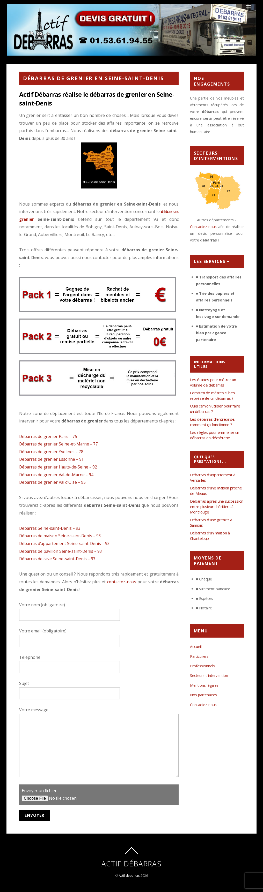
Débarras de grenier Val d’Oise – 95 (53, 482)
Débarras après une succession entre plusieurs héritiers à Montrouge (216, 506)
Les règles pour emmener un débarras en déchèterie (214, 435)
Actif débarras (129, 876)
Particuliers (199, 656)
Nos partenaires (203, 694)
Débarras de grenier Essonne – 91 (52, 459)
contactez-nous (121, 582)
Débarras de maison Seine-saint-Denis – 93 (61, 536)
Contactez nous (203, 226)
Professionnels (202, 665)
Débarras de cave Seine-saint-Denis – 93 (58, 559)
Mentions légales (204, 685)
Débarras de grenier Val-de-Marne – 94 (57, 475)
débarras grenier (37, 219)
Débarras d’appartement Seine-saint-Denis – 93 (65, 543)
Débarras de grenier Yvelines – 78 (52, 452)
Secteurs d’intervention (209, 675)
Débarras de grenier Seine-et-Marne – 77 (59, 444)
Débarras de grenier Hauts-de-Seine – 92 (59, 467)
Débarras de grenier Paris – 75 (49, 436)
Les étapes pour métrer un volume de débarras (213, 382)
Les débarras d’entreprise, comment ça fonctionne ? (212, 422)
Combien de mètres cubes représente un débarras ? (212, 395)
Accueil (196, 646)
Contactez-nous (203, 704)
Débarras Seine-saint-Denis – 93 (50, 528)
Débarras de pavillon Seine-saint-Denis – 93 (61, 551)
